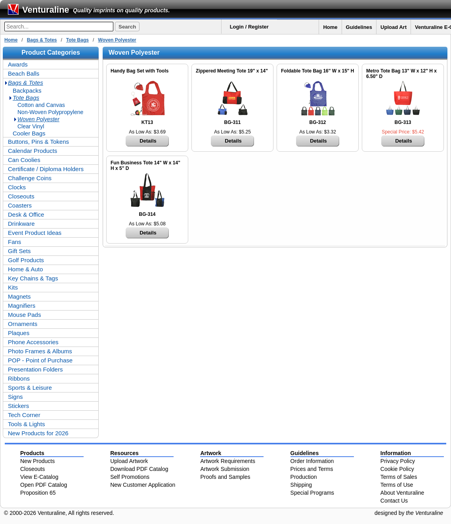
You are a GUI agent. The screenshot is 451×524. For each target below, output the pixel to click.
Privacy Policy (397, 461)
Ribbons (19, 378)
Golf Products (26, 260)
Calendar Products (32, 150)
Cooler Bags (29, 133)
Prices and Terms (311, 469)
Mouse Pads (24, 314)
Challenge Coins (30, 178)
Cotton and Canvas (41, 105)
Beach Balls (23, 73)
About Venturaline (402, 493)
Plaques (18, 333)
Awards (18, 64)
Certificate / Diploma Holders (46, 169)
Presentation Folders (35, 369)
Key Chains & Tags (33, 278)
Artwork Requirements (227, 461)
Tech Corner (24, 415)
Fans (14, 241)
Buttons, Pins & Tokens (38, 141)
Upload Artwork (129, 461)
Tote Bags (77, 40)
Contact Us (394, 500)
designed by (409, 513)
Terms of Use (396, 485)
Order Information (312, 461)
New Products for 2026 (38, 433)
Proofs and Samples (225, 477)
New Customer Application (142, 485)
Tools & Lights (26, 424)
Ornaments (22, 323)
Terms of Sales (398, 477)
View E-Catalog (39, 477)
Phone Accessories (33, 342)
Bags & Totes (42, 40)
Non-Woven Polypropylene (50, 112)
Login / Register (249, 27)
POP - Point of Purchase (40, 360)
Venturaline (45, 10)
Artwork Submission (224, 469)
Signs (15, 396)
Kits (13, 287)
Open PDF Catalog (43, 485)
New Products (37, 461)
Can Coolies (24, 159)
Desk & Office (26, 214)
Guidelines (359, 27)
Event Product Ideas (34, 232)
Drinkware (21, 223)
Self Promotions (129, 477)
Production (303, 477)
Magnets (19, 296)
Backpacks (27, 90)
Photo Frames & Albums (40, 351)
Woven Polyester (117, 40)
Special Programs (312, 493)
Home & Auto (25, 269)
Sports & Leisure (30, 387)
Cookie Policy (397, 469)
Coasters (20, 205)
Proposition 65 (38, 493)
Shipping (301, 485)
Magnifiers (21, 305)
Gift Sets (19, 251)
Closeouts (21, 196)
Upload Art (393, 27)
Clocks (17, 187)
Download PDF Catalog (139, 469)
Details (148, 141)
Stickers (18, 405)
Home (330, 27)
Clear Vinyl (30, 126)
